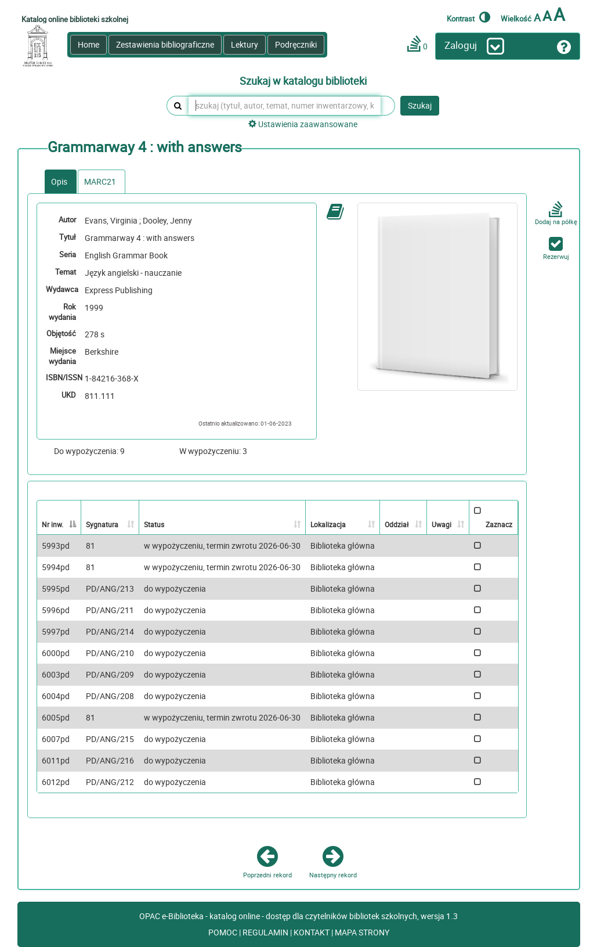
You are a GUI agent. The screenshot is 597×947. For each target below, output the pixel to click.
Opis (59, 181)
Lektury (244, 44)
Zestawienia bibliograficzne (165, 44)
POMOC (223, 932)
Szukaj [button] (420, 105)
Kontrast (468, 16)
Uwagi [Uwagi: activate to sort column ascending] (441, 524)
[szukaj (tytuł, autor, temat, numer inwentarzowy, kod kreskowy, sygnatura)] (285, 106)
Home (88, 44)
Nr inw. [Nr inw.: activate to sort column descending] (52, 524)
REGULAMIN (266, 932)
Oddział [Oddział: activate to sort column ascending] (396, 524)
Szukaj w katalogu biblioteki (303, 81)
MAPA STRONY (362, 932)
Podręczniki (296, 44)
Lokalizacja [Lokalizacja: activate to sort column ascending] (328, 524)
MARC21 (100, 181)
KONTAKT (312, 932)
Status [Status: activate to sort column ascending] (154, 524)
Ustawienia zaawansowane (302, 123)
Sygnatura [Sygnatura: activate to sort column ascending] (102, 524)
